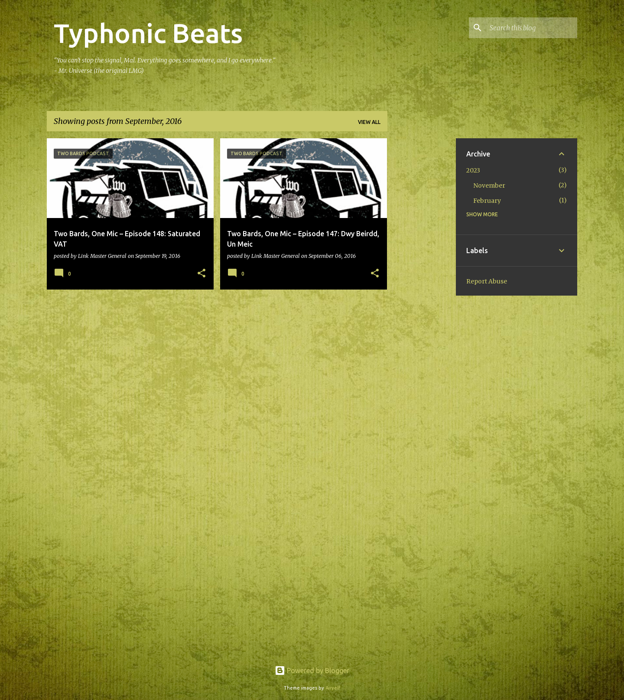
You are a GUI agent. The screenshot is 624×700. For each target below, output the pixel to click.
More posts (217, 314)
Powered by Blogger (312, 670)
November (489, 185)
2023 (473, 170)
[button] (201, 274)
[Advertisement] (421, 268)
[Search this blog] (531, 27)
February (487, 201)
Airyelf (332, 687)
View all (369, 122)
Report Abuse (486, 281)
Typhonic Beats (148, 33)
